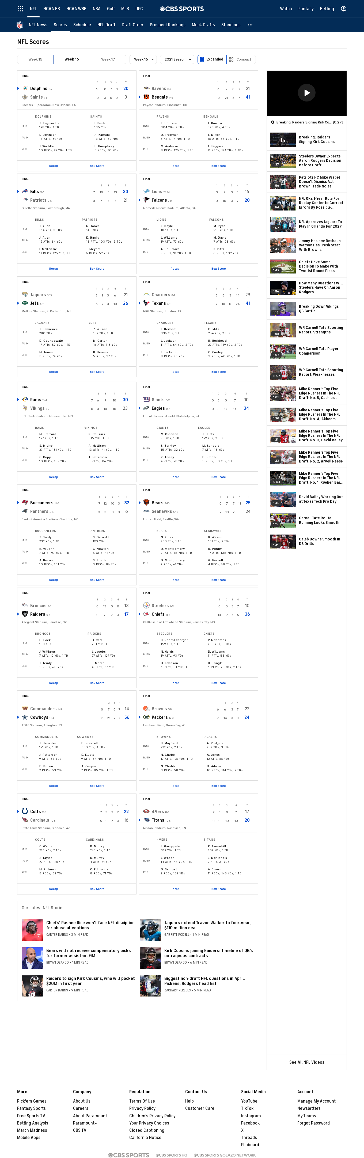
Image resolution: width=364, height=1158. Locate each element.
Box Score (97, 166)
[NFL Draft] (106, 24)
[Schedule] (82, 24)
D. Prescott (89, 743)
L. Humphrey (104, 146)
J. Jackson (169, 340)
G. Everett (215, 560)
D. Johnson (48, 134)
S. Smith (99, 560)
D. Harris (92, 237)
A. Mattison (97, 445)
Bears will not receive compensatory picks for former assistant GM (88, 953)
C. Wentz (46, 846)
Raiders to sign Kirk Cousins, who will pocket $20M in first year (90, 981)
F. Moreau (99, 663)
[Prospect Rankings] (168, 24)
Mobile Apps (28, 1137)
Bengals (160, 97)
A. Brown (46, 560)
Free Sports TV (31, 1116)
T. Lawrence (48, 329)
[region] (307, 93)
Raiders (37, 614)
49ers (158, 812)
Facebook (250, 1123)
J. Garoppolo (170, 846)
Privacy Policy (142, 1108)
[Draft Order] (133, 24)
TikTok (247, 1108)
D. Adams (214, 766)
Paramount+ (85, 1123)
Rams (35, 400)
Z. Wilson (100, 329)
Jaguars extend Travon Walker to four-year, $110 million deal (207, 925)
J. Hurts (208, 434)
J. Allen (45, 226)
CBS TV (79, 1130)
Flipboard (250, 1145)
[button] (250, 24)
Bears (158, 503)
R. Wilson (215, 537)
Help (189, 1101)
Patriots (38, 200)
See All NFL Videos (306, 1062)
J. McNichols (217, 857)
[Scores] (60, 24)
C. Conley (215, 352)
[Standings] (231, 24)
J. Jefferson (98, 457)
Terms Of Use (142, 1101)
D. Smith (209, 457)
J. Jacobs (99, 651)
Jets (34, 303)
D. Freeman (170, 134)
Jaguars (38, 295)
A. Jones (213, 754)
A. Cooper (88, 766)
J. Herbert (168, 329)
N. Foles (167, 537)
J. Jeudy (45, 663)
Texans (159, 303)
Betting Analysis (32, 1123)
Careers (80, 1108)
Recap (53, 166)
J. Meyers (93, 249)
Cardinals (39, 820)
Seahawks (162, 511)
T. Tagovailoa (49, 123)
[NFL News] (38, 24)
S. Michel (46, 445)
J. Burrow (215, 123)
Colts (35, 812)
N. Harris (167, 651)
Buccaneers (42, 503)
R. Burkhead (217, 340)
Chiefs (158, 614)
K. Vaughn (47, 548)
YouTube (249, 1101)
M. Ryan (219, 226)
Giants (158, 400)
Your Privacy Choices (149, 1123)
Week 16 (72, 59)
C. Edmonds (99, 869)
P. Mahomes (217, 640)
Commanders (43, 709)
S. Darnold (101, 537)
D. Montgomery (173, 548)
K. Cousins (97, 434)
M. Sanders (210, 445)
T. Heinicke (47, 743)
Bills (34, 192)
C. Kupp (45, 457)
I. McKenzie (48, 249)
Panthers (39, 511)
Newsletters (309, 1108)
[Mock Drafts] (203, 24)
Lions (157, 192)
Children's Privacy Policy (152, 1116)
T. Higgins (215, 146)
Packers (160, 717)
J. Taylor (45, 857)
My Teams (306, 1116)
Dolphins (38, 89)
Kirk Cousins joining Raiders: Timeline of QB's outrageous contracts (208, 953)
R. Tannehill (217, 846)
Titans (158, 820)
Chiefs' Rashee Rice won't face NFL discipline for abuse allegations (90, 925)
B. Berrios (100, 352)
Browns (159, 709)
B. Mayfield (169, 743)
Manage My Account (316, 1101)
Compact (244, 59)
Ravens (159, 89)
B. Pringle (215, 663)
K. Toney (167, 457)
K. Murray (97, 846)
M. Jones (93, 226)
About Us (81, 1101)
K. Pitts (219, 249)
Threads (249, 1137)
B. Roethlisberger (174, 640)
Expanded (214, 59)
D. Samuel (169, 869)
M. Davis (220, 237)
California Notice (145, 1137)
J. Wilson (168, 857)
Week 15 (35, 59)
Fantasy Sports (31, 1108)
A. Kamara (102, 134)
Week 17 (108, 59)
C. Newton (101, 548)
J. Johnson (169, 123)
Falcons (159, 200)
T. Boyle (167, 226)
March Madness (32, 1130)
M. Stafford (47, 434)
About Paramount (90, 1116)
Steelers (160, 606)
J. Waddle (46, 146)
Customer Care (199, 1108)
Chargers (161, 295)
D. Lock (45, 640)
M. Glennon (170, 434)
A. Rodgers (215, 743)
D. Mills (213, 329)
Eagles (158, 408)
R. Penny (215, 548)
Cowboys (39, 717)
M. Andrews (170, 146)
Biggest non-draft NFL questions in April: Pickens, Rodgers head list (204, 981)
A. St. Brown (170, 249)
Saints (36, 97)
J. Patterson (48, 754)
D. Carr (97, 640)
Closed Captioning (146, 1130)
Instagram (251, 1116)
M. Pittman (47, 869)
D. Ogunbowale (51, 340)
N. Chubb (168, 754)
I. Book (99, 123)
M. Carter (100, 340)
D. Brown (46, 766)
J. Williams (169, 237)
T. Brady (45, 537)
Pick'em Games (32, 1101)
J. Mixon (214, 134)
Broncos (38, 606)
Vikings (37, 408)
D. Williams (216, 651)
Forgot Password (313, 1123)
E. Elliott (87, 754)
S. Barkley (168, 445)
